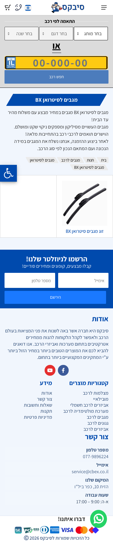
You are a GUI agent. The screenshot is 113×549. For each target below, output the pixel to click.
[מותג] (91, 33)
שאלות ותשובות (38, 405)
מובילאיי (100, 399)
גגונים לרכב (97, 423)
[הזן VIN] (56, 62)
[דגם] (56, 33)
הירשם (55, 297)
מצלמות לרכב (95, 393)
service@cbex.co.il (90, 472)
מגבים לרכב (70, 160)
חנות (90, 160)
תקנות (46, 411)
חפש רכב (56, 76)
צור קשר (44, 399)
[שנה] (22, 33)
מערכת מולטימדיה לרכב (85, 411)
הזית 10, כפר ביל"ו (91, 487)
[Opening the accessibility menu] (8, 173)
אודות (46, 393)
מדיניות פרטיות (38, 417)
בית (103, 160)
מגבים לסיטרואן (42, 160)
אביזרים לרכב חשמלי (89, 405)
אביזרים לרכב (95, 429)
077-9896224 (95, 457)
